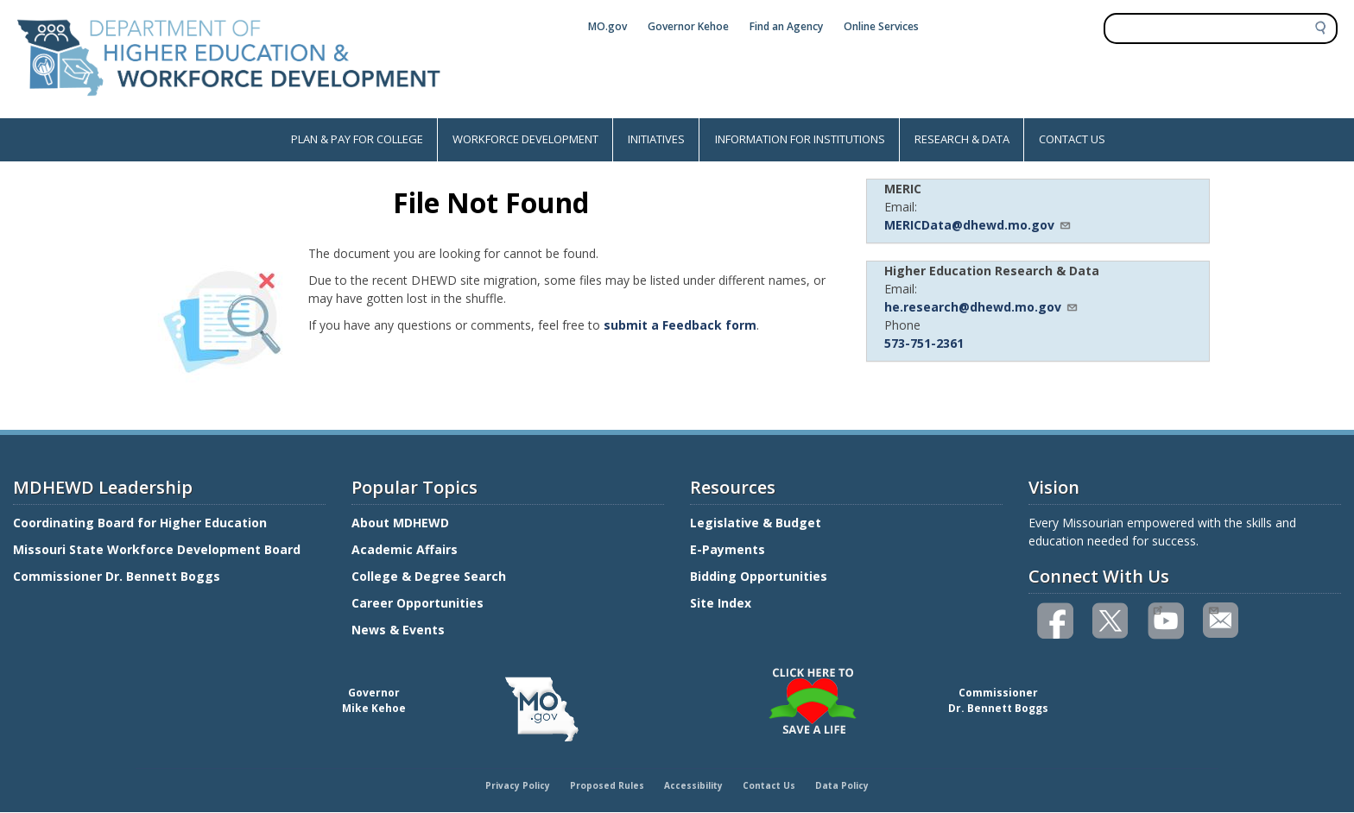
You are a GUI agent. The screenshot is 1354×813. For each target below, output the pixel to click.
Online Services (881, 26)
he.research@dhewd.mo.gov (981, 307)
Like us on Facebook (1056, 621)
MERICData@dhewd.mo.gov (978, 225)
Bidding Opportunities (760, 576)
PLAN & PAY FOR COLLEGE (357, 139)
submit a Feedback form (680, 325)
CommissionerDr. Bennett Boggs (998, 700)
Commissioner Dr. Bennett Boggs (116, 576)
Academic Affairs (406, 549)
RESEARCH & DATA (961, 139)
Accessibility (693, 785)
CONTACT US (1072, 139)
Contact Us (769, 785)
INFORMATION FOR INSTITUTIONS (800, 139)
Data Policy (842, 785)
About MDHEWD (400, 522)
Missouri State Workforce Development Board (157, 549)
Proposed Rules (607, 785)
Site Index (722, 603)
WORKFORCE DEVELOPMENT (525, 139)
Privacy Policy (517, 785)
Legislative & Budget (757, 522)
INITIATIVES (656, 139)
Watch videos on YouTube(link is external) (1157, 608)
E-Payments (727, 549)
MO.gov (607, 26)
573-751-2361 (924, 343)
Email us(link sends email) (1212, 608)
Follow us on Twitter (1111, 621)
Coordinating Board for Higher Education (141, 522)
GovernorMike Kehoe (374, 700)
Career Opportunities (417, 603)
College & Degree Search (430, 576)
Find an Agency (786, 26)
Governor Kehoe (688, 26)
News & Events (398, 629)
